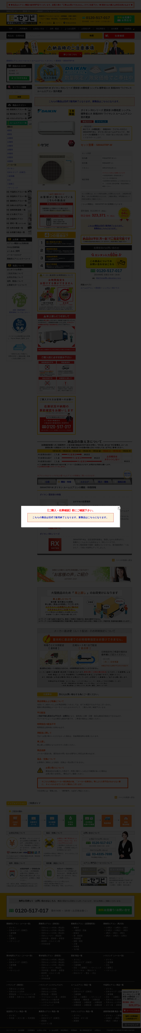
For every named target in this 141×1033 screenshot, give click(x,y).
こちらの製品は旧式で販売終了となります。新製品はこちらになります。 (70, 517)
